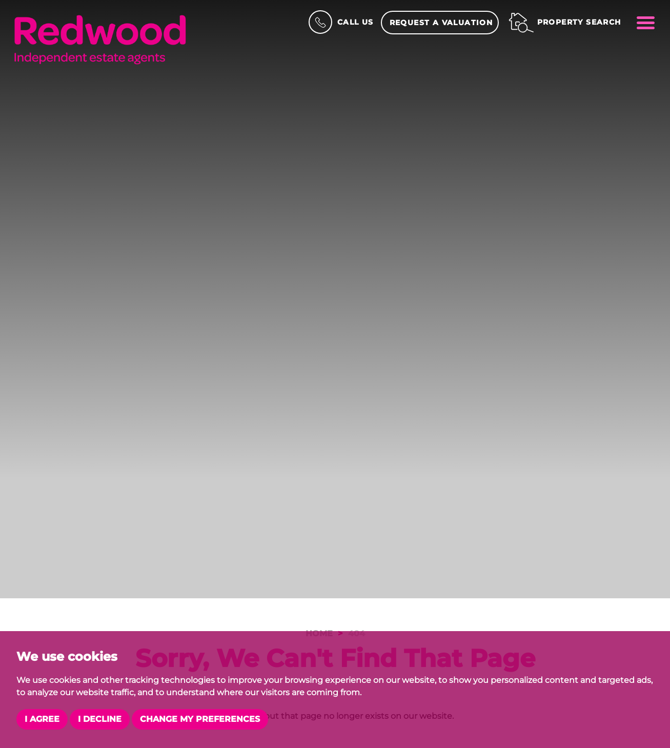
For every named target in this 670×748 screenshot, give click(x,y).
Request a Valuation (441, 22)
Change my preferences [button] (200, 719)
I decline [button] (99, 719)
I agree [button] (42, 719)
